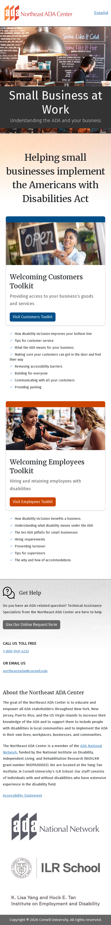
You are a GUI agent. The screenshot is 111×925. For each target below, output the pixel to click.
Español (101, 12)
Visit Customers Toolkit (32, 317)
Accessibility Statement (22, 795)
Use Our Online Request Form (31, 624)
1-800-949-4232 (16, 651)
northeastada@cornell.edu (25, 671)
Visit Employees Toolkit (33, 501)
